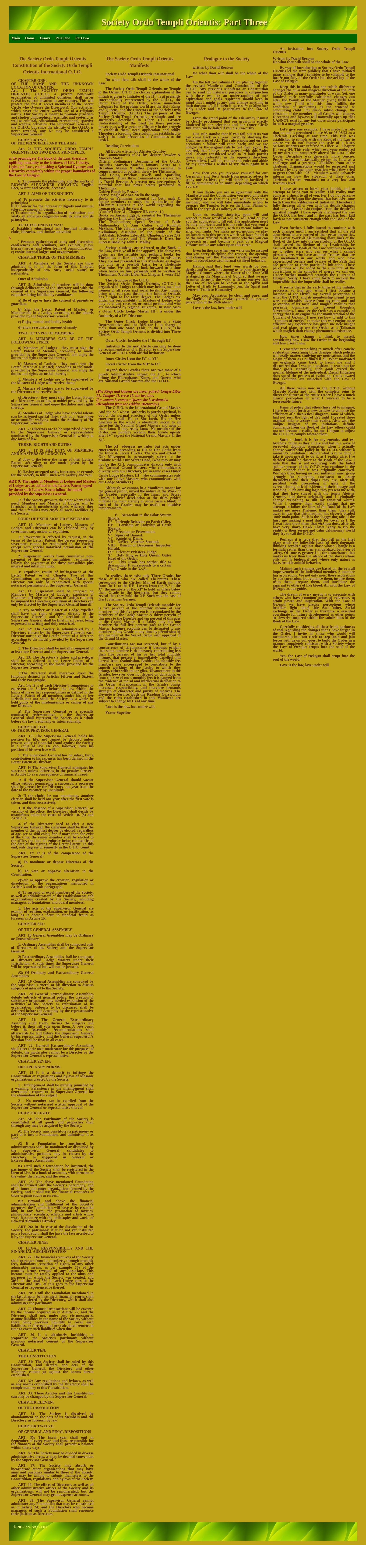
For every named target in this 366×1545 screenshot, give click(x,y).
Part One (62, 38)
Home (30, 38)
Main (15, 38)
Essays (45, 38)
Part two (82, 38)
